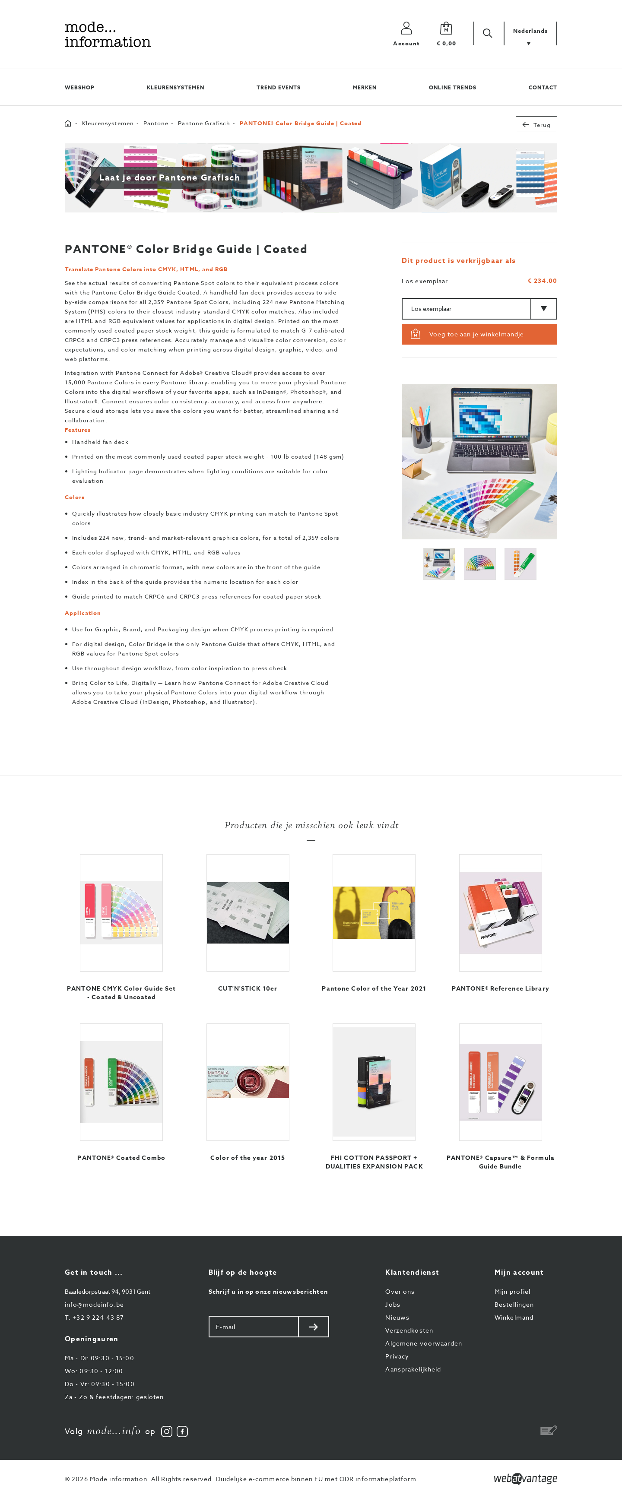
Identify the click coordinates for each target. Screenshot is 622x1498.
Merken (365, 87)
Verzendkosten (409, 1330)
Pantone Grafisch (204, 123)
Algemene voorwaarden (423, 1343)
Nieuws (397, 1317)
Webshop (80, 87)
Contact (543, 87)
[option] (479, 461)
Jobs (392, 1304)
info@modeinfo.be (94, 1304)
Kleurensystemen (175, 87)
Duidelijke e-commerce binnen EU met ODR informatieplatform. (317, 1479)
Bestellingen (514, 1304)
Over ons (400, 1291)
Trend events (279, 87)
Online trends (452, 87)
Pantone (155, 123)
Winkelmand (514, 1317)
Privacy (397, 1356)
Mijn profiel (512, 1291)
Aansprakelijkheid (413, 1369)
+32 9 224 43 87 (94, 1317)
